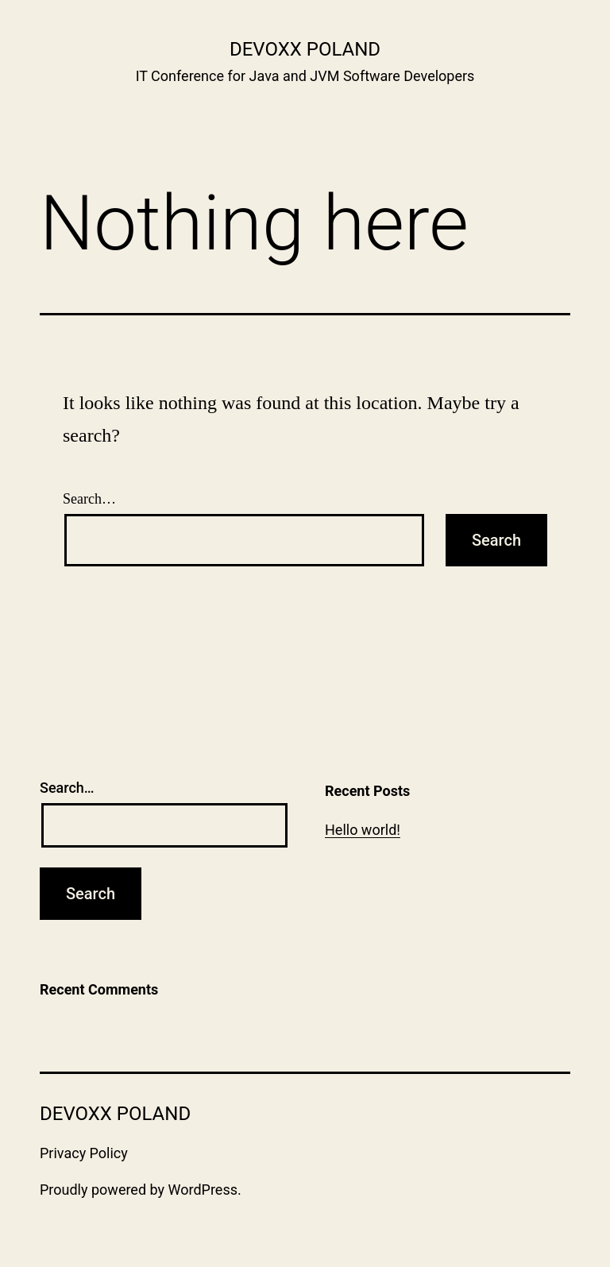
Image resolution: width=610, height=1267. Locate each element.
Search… (89, 499)
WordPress (202, 1189)
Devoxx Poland (305, 49)
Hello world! (362, 829)
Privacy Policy (84, 1153)
